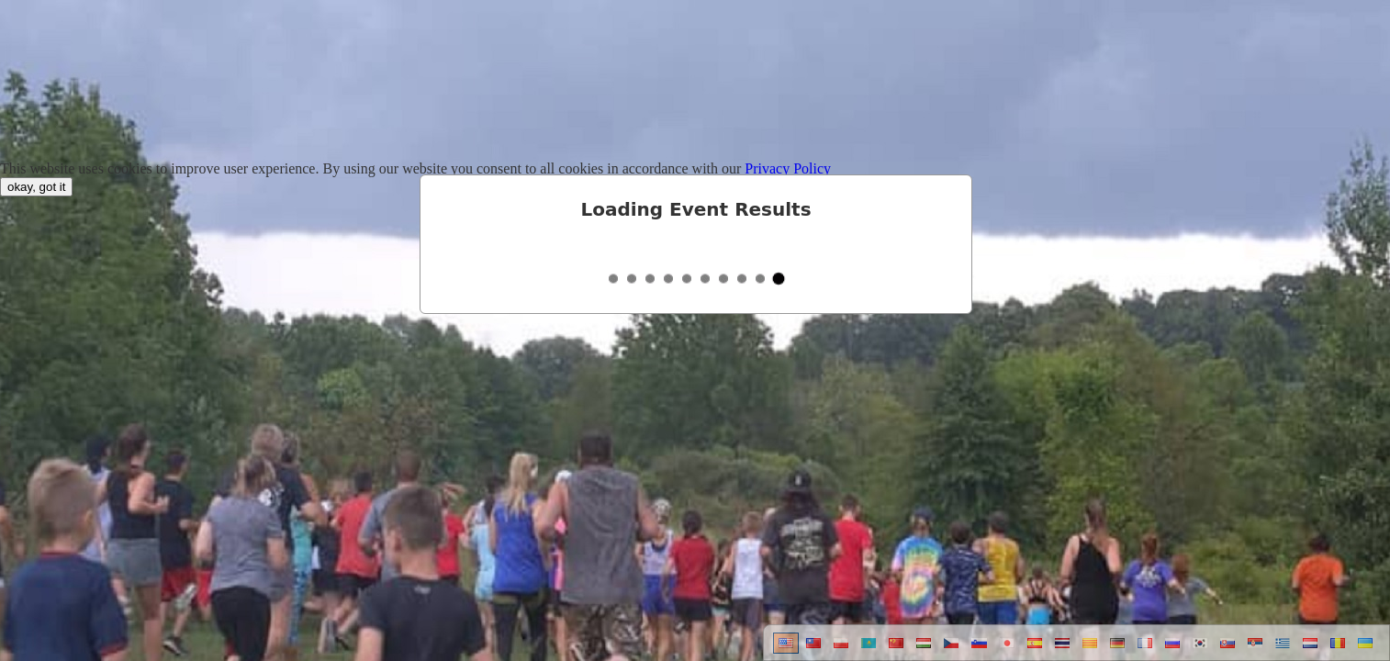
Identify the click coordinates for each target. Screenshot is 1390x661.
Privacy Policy (788, 168)
